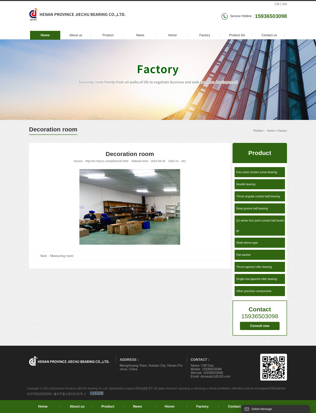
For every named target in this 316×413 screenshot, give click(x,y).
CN (277, 4)
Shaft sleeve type (247, 242)
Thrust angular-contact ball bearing (258, 196)
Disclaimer (278, 388)
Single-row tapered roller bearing (256, 279)
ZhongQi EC (144, 388)
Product (113, 35)
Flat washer (243, 254)
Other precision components (253, 291)
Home (45, 35)
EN (285, 4)
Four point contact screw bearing (256, 172)
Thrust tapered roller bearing (254, 266)
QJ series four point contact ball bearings (260, 225)
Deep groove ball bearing (252, 208)
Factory (210, 35)
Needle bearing (245, 184)
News (146, 35)
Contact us (274, 35)
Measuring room (62, 256)
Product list (241, 35)
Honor (178, 35)
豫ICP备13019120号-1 (70, 394)
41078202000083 (39, 394)
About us (81, 35)
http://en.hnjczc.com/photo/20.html (106, 161)
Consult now (259, 326)
